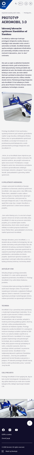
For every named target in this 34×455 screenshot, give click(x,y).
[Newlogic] (17, 451)
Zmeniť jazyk (6, 438)
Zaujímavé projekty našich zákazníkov (12, 13)
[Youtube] (16, 430)
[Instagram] (10, 430)
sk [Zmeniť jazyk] (20, 3)
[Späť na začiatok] (29, 423)
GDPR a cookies (7, 434)
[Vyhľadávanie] (16, 3)
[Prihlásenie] (26, 3)
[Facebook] (3, 430)
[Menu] (30, 3)
